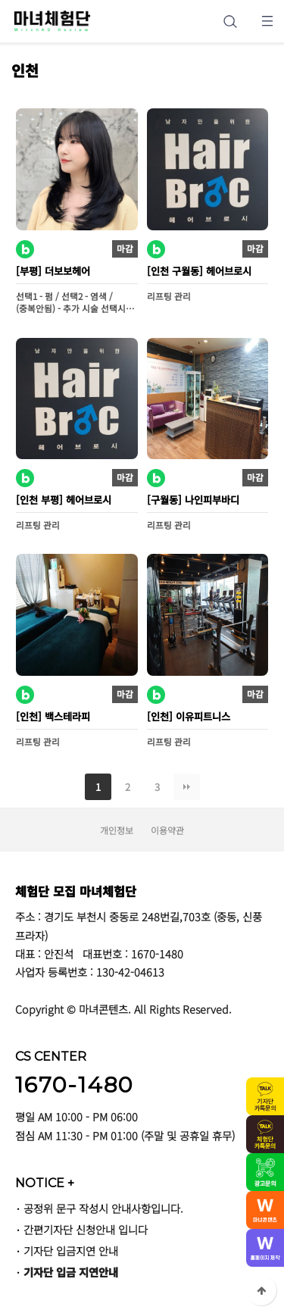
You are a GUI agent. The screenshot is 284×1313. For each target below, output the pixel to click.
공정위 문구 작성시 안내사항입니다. (103, 1208)
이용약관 (167, 830)
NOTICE (44, 1182)
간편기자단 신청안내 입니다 (85, 1229)
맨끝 (186, 787)
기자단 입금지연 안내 (70, 1250)
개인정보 (116, 830)
